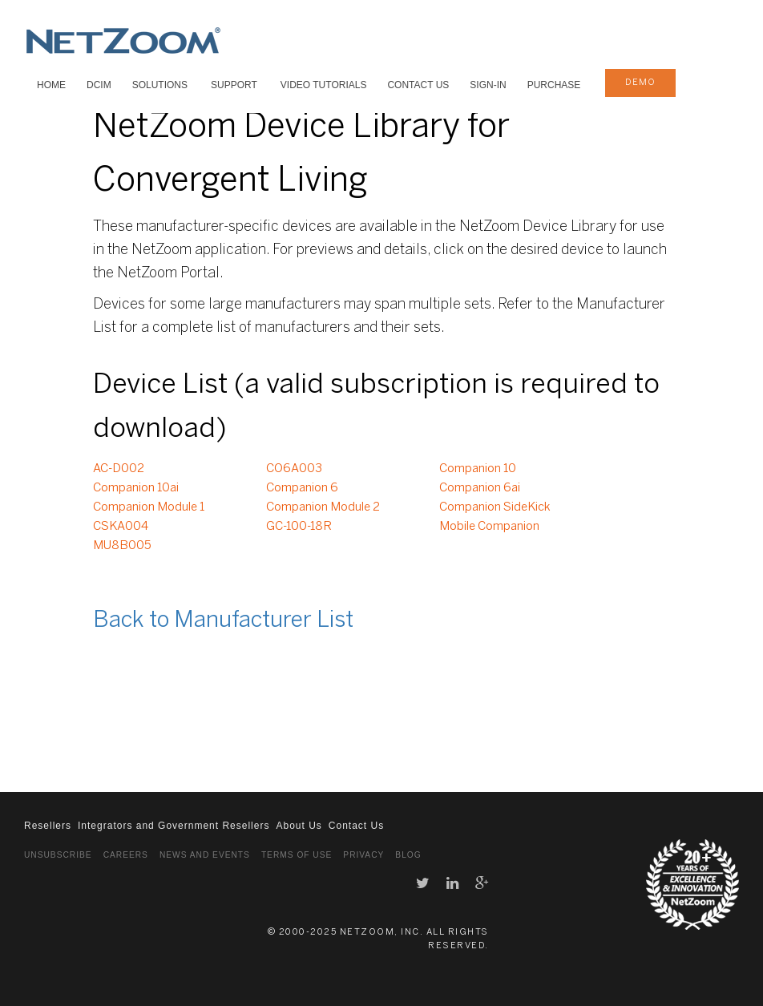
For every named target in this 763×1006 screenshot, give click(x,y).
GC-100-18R (299, 526)
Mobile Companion (489, 526)
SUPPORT (234, 85)
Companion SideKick (495, 507)
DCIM (99, 85)
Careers (125, 854)
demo (640, 83)
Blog (408, 854)
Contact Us (418, 85)
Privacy (363, 854)
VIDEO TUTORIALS (324, 85)
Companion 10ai (136, 488)
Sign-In (488, 85)
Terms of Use (296, 854)
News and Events (204, 854)
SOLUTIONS (160, 85)
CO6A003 (294, 469)
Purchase (554, 85)
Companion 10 (477, 469)
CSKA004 (120, 526)
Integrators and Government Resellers (173, 825)
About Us (298, 825)
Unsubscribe (58, 854)
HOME (51, 85)
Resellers (47, 825)
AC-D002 (118, 469)
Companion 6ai (479, 488)
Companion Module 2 (323, 507)
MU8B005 (122, 545)
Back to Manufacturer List (223, 621)
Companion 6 (302, 488)
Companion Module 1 (148, 507)
